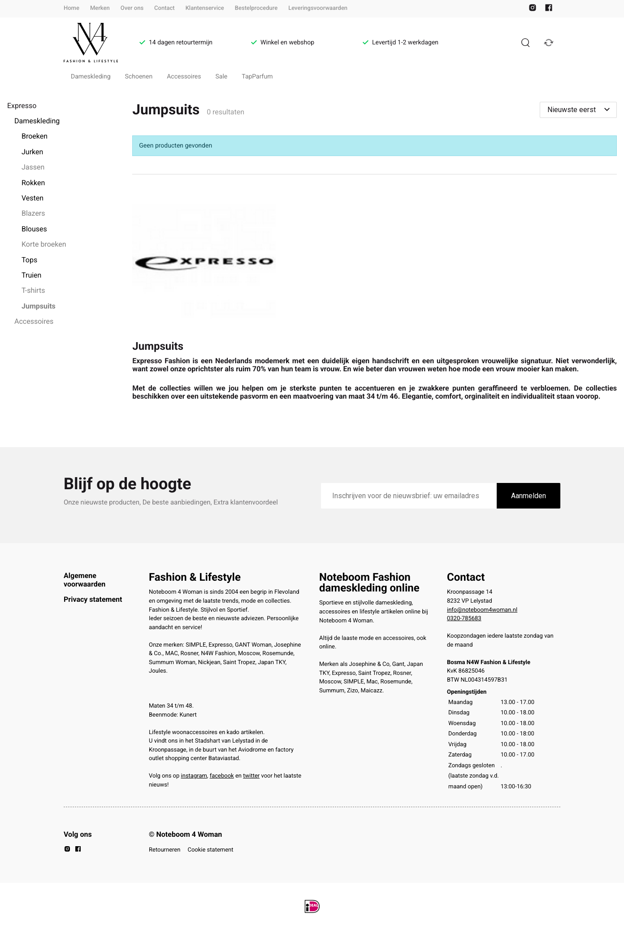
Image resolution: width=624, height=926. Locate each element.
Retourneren (164, 850)
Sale (222, 76)
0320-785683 (464, 618)
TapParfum (257, 76)
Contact (164, 8)
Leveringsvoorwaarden (317, 8)
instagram (194, 776)
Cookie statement (210, 850)
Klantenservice (205, 8)
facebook (222, 776)
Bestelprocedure (256, 8)
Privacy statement (93, 599)
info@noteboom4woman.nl (482, 610)
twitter (251, 776)
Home (71, 8)
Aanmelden (528, 495)
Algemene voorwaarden (84, 579)
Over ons (132, 8)
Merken (100, 8)
